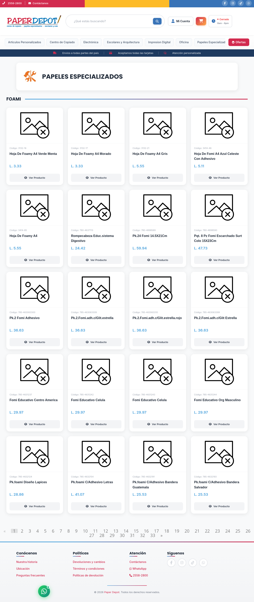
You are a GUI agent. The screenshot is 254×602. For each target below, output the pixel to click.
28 (101, 535)
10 (85, 531)
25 (237, 531)
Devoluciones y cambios (89, 562)
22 (207, 531)
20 (187, 531)
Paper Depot (111, 592)
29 (112, 535)
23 (217, 531)
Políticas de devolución (88, 575)
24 (227, 531)
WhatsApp (137, 568)
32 (142, 535)
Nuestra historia (26, 562)
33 (152, 535)
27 (91, 535)
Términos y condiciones (88, 568)
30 (122, 535)
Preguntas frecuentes (30, 575)
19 (176, 531)
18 (166, 531)
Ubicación (23, 568)
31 (132, 535)
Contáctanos (38, 3)
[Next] (161, 535)
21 (197, 531)
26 (248, 531)
